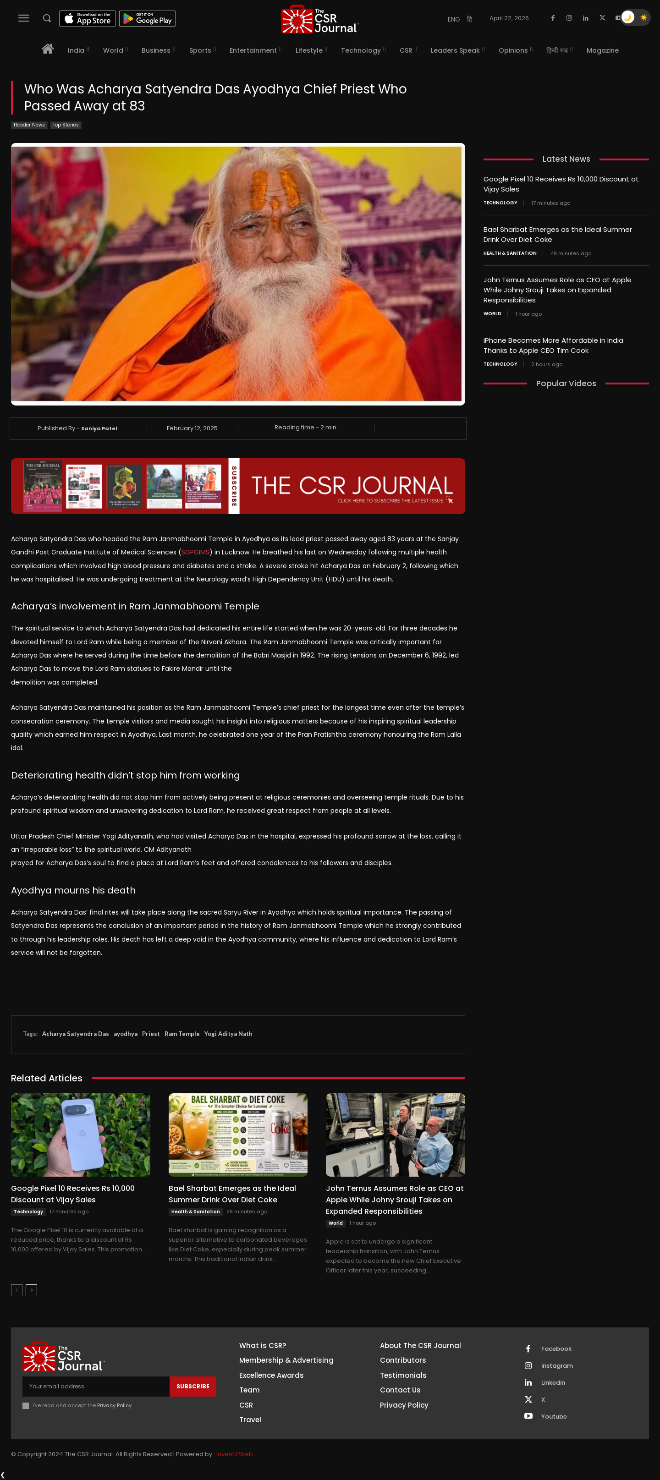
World (336, 1223)
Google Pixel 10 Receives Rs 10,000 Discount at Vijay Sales (73, 1194)
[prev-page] (16, 1290)
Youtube (554, 1417)
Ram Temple (182, 1033)
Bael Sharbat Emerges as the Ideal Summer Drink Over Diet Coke (232, 1194)
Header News (29, 125)
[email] (96, 1386)
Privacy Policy (114, 1405)
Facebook (556, 1349)
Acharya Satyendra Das (75, 1033)
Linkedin (553, 1383)
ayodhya (126, 1033)
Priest (151, 1033)
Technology (28, 1211)
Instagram (557, 1366)
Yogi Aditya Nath (228, 1033)
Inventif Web (234, 1454)
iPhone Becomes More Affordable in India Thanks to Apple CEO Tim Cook (553, 341)
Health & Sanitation (195, 1211)
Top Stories (66, 125)
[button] (47, 18)
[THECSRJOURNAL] (320, 19)
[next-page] (31, 1290)
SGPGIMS (195, 552)
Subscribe (192, 1386)
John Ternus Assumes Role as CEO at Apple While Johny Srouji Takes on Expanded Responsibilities (395, 1200)
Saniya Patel (99, 428)
